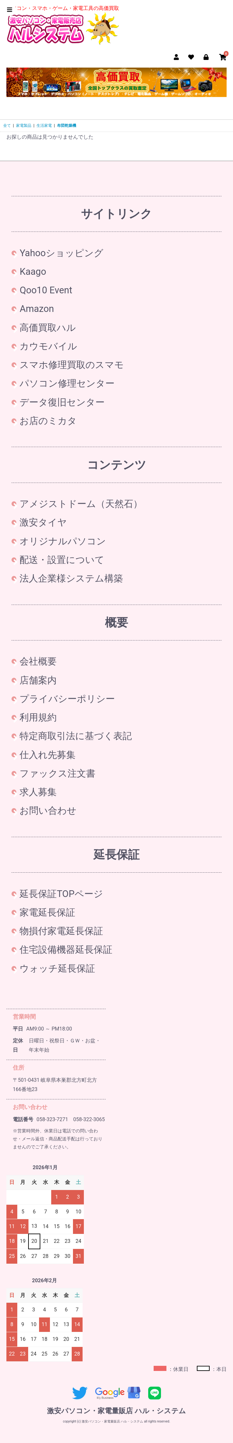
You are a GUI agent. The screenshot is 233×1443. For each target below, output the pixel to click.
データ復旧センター (58, 402)
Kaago (29, 271)
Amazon (33, 308)
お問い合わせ (44, 810)
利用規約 (34, 717)
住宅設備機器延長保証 (62, 949)
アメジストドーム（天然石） (77, 503)
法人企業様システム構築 (67, 578)
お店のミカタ (44, 420)
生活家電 (44, 125)
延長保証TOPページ (57, 893)
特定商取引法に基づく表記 (72, 735)
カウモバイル (44, 346)
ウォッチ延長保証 (53, 968)
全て (7, 125)
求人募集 (34, 792)
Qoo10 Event (42, 290)
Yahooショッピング (57, 253)
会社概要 (34, 661)
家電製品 (23, 125)
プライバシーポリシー (63, 698)
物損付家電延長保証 (57, 930)
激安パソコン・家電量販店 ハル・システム (116, 1411)
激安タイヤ (39, 522)
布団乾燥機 (66, 125)
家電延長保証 (43, 912)
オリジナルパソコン (59, 541)
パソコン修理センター (63, 383)
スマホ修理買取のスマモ (68, 364)
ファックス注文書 (53, 773)
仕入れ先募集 (44, 754)
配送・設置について (58, 559)
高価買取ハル (44, 327)
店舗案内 (34, 680)
